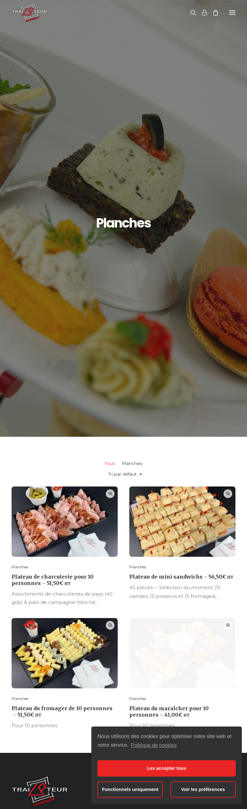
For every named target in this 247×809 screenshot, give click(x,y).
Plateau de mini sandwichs (181, 265)
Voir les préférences (203, 789)
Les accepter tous (166, 768)
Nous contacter (197, 589)
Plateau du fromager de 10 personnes (62, 422)
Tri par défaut (122, 161)
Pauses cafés (114, 663)
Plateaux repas (116, 644)
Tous (110, 151)
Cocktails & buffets (120, 653)
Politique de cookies (154, 745)
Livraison (187, 663)
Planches (132, 151)
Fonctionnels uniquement (130, 789)
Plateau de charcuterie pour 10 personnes (53, 267)
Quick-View (110, 181)
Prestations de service (203, 653)
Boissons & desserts (121, 672)
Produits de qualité (199, 644)
